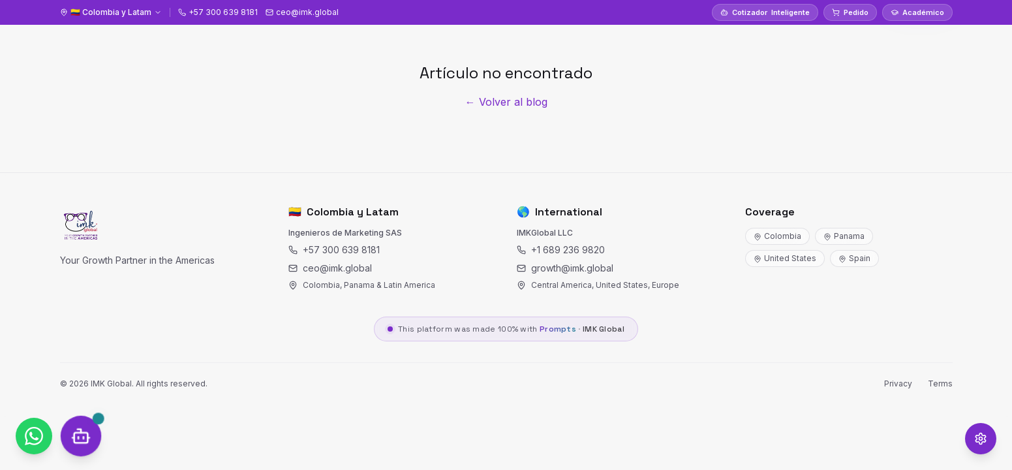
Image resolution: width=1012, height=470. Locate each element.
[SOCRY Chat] (81, 436)
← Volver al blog (506, 101)
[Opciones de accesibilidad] (980, 438)
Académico (917, 12)
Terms (940, 383)
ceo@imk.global (330, 268)
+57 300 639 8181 (334, 249)
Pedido (850, 12)
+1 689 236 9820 (561, 249)
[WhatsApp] (34, 436)
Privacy (898, 383)
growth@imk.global (565, 268)
